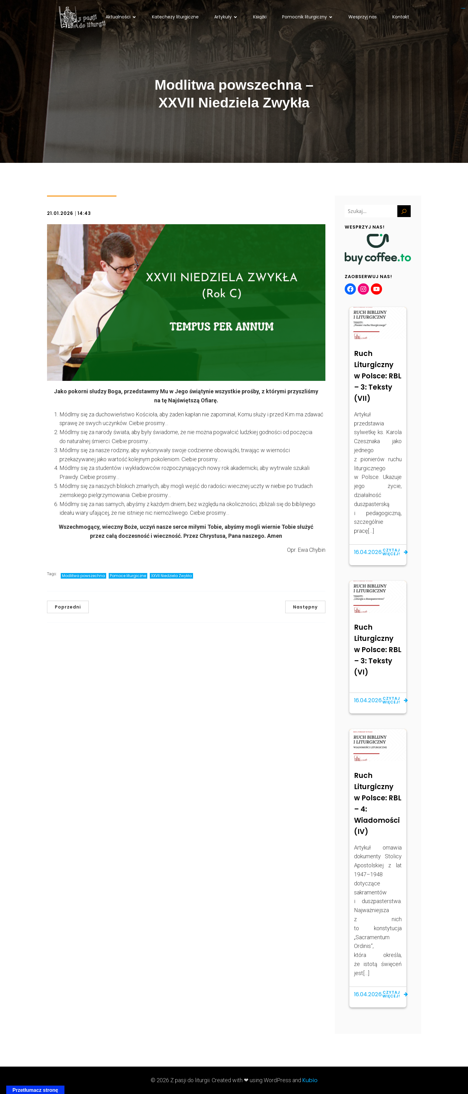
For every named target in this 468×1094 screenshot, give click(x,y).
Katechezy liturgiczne (175, 17)
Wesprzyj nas (362, 17)
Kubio (310, 1080)
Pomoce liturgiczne (128, 575)
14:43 (84, 213)
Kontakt (400, 17)
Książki (260, 17)
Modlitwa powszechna (83, 575)
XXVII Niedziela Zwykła (171, 575)
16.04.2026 (368, 552)
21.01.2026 (60, 213)
